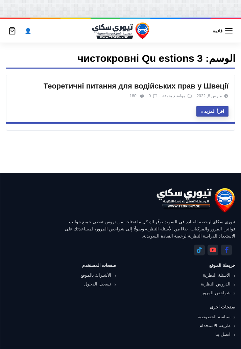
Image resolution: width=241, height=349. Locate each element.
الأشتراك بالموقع (96, 275)
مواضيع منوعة (173, 96)
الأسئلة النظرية (217, 275)
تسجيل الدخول (98, 283)
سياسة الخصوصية (214, 316)
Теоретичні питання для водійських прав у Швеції (136, 86)
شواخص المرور (216, 292)
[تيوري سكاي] (195, 200)
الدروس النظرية (216, 283)
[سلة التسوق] (12, 30)
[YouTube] (213, 250)
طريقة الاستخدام (215, 325)
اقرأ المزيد (214, 111)
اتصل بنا (223, 334)
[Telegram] (199, 250)
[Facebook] (226, 250)
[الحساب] (28, 31)
